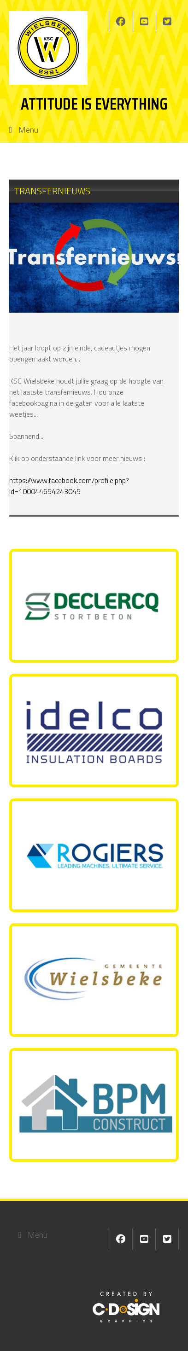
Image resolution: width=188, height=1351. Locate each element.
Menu (28, 129)
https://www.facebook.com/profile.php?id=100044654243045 (69, 486)
